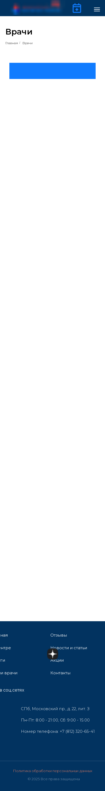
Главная (11, 43)
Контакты (60, 672)
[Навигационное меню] (97, 9)
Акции (57, 660)
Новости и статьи (68, 647)
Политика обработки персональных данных (52, 771)
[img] (55, 690)
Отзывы (58, 635)
